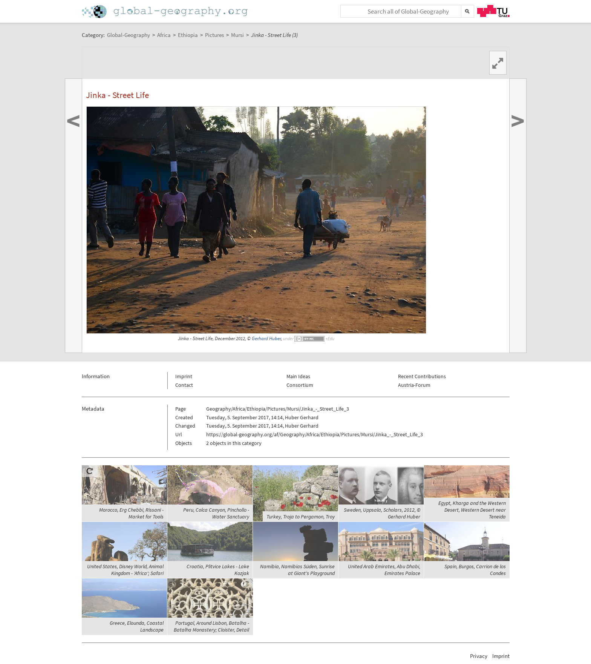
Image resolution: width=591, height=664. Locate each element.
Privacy (478, 655)
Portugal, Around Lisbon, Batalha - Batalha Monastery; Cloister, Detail (211, 626)
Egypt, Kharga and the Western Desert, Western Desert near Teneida (472, 510)
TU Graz (493, 11)
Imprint (183, 376)
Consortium (299, 385)
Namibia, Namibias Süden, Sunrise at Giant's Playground (297, 570)
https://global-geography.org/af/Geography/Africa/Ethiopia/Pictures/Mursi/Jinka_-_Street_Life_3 (314, 434)
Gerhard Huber (266, 338)
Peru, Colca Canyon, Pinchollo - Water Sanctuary (216, 513)
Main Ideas (298, 376)
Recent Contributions (422, 376)
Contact (184, 385)
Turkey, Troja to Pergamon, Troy (300, 516)
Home (165, 11)
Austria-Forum (414, 385)
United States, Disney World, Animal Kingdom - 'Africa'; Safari (125, 570)
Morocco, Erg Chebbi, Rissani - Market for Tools (131, 513)
